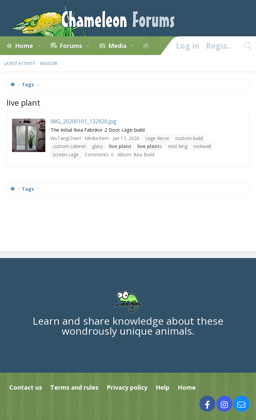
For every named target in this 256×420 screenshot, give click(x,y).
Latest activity (19, 63)
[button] (39, 45)
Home (24, 46)
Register (48, 63)
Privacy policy (127, 387)
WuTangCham (65, 138)
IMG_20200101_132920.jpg (83, 121)
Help (162, 387)
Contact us (25, 387)
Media (117, 46)
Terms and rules (74, 387)
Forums (71, 46)
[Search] (247, 45)
